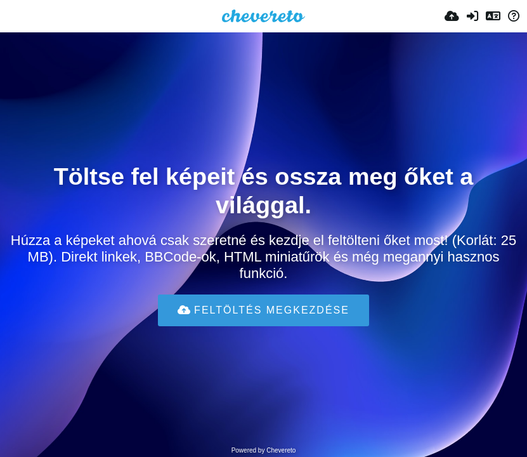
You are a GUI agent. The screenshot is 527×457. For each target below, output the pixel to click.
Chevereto (281, 450)
